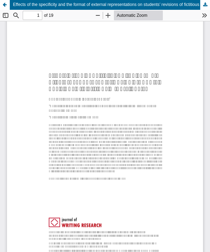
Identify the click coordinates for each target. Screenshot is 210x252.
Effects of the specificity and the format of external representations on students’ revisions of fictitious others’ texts (111, 4)
